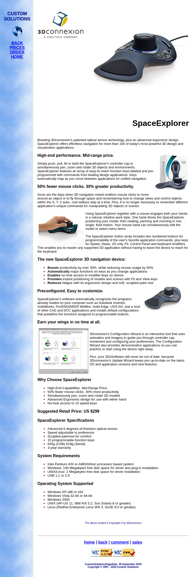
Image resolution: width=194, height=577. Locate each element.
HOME (17, 57)
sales (137, 542)
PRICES (17, 48)
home (89, 542)
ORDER (17, 52)
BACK (17, 43)
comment (120, 542)
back (102, 542)
